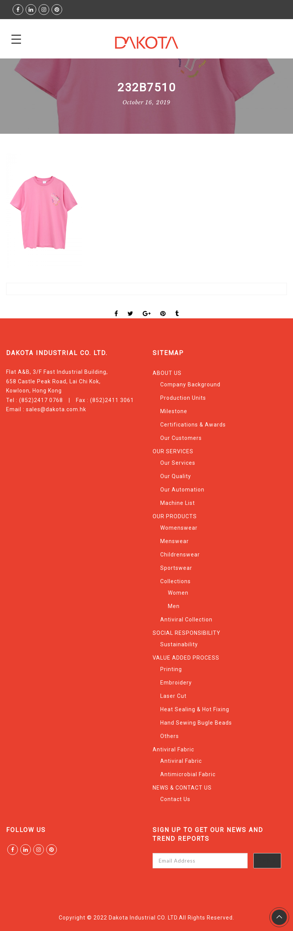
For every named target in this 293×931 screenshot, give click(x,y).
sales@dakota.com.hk (56, 409)
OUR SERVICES (173, 451)
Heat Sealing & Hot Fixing (194, 709)
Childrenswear (180, 554)
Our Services (177, 463)
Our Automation (182, 490)
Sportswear (176, 568)
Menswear (174, 541)
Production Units (183, 398)
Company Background (190, 384)
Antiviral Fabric (173, 749)
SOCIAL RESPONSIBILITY (187, 633)
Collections (175, 581)
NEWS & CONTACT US (182, 788)
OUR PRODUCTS (175, 516)
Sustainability (179, 644)
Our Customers (181, 438)
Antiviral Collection (186, 619)
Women (178, 593)
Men (174, 606)
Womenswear (179, 528)
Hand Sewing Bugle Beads (196, 723)
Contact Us (175, 799)
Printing (171, 669)
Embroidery (176, 683)
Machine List (177, 503)
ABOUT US (167, 373)
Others (169, 736)
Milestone (173, 411)
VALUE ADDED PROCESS (186, 658)
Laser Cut (173, 696)
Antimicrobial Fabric (188, 774)
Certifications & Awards (193, 425)
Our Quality (175, 476)
